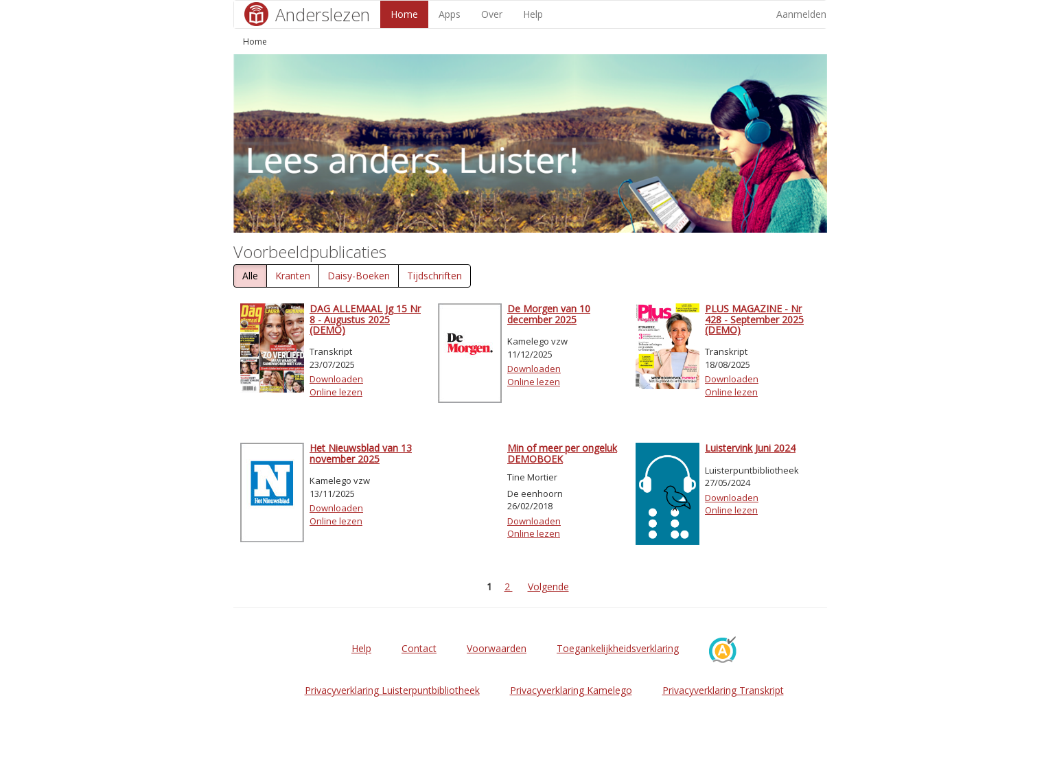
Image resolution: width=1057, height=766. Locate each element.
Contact (419, 648)
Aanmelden (801, 14)
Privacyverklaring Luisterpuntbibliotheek (392, 690)
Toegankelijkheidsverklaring (618, 648)
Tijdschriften (434, 275)
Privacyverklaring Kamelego (571, 690)
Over (491, 14)
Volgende (548, 586)
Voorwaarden (496, 648)
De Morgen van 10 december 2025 (548, 313)
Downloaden (336, 379)
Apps (450, 14)
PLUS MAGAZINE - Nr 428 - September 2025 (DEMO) (754, 319)
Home (404, 14)
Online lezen (336, 392)
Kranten (292, 275)
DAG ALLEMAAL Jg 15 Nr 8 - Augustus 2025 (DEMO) (365, 319)
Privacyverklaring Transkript (723, 690)
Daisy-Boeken (358, 275)
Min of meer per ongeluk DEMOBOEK (562, 453)
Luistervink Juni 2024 (750, 447)
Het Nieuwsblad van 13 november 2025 (361, 453)
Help (533, 14)
